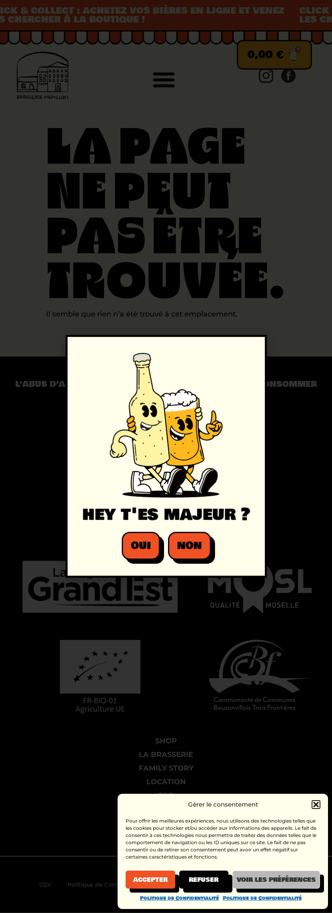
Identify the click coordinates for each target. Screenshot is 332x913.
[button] (316, 805)
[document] (166, 456)
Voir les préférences (276, 880)
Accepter (150, 880)
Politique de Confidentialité (179, 898)
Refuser (203, 880)
